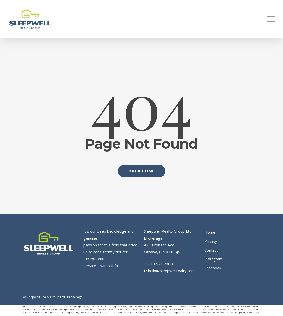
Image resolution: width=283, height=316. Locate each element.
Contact (211, 250)
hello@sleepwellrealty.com (171, 270)
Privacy (210, 241)
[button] (271, 19)
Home (209, 232)
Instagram (213, 259)
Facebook (212, 267)
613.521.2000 (160, 263)
